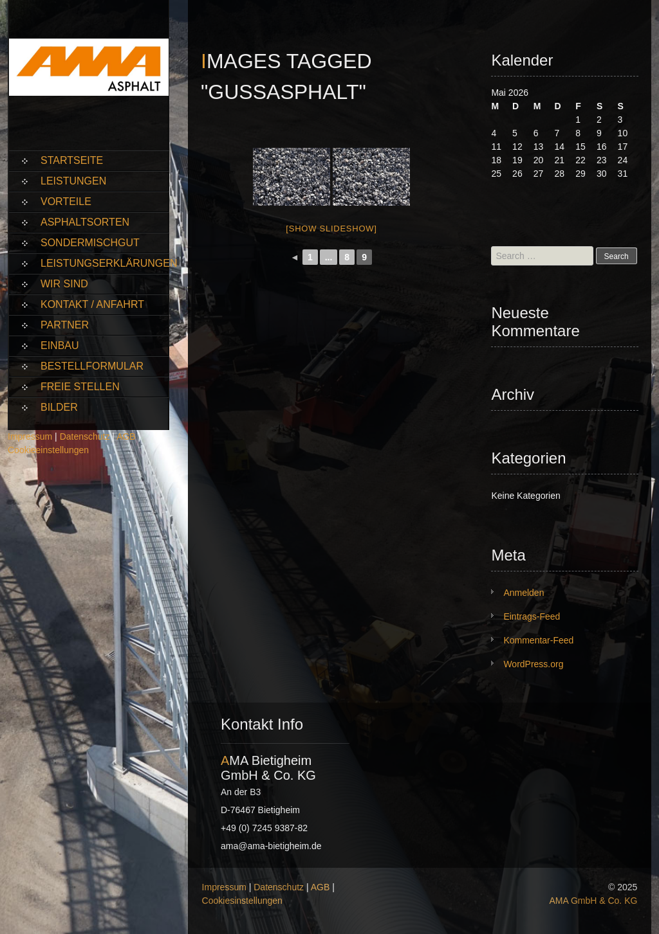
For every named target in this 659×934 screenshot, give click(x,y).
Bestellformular (92, 366)
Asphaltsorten (85, 222)
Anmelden (523, 593)
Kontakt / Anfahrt (92, 304)
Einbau (60, 345)
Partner (65, 324)
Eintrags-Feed (531, 616)
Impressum (30, 436)
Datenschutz (85, 436)
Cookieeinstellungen (48, 450)
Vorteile (66, 201)
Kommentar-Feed (538, 640)
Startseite (72, 160)
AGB (126, 436)
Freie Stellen (80, 386)
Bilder (59, 407)
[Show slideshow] (331, 228)
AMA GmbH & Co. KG (593, 900)
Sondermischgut (90, 242)
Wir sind (64, 283)
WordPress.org (533, 664)
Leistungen (73, 180)
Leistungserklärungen (105, 263)
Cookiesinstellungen (242, 900)
